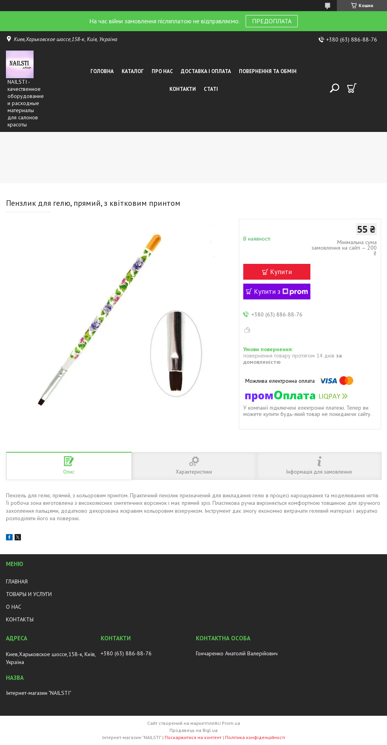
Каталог (133, 71)
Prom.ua (231, 723)
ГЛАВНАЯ (17, 581)
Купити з (281, 291)
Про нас (162, 71)
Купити (281, 271)
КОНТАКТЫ (20, 619)
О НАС (13, 606)
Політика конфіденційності (255, 737)
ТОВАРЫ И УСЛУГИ (29, 594)
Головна (102, 71)
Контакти (182, 89)
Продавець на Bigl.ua (193, 730)
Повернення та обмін (268, 71)
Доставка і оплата (206, 71)
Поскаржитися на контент (193, 737)
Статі (211, 89)
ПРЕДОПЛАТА (271, 21)
